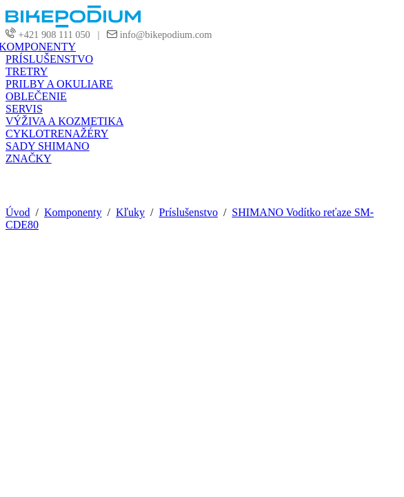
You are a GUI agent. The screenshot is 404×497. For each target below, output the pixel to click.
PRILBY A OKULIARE (59, 84)
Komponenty (73, 212)
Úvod (18, 212)
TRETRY (27, 71)
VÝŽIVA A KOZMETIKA (64, 121)
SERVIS (24, 109)
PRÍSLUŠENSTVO (49, 59)
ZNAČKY (29, 158)
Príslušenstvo (188, 212)
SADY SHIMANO (48, 146)
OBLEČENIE (36, 96)
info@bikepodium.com (164, 34)
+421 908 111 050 (54, 34)
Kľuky (130, 212)
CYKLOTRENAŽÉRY (57, 133)
